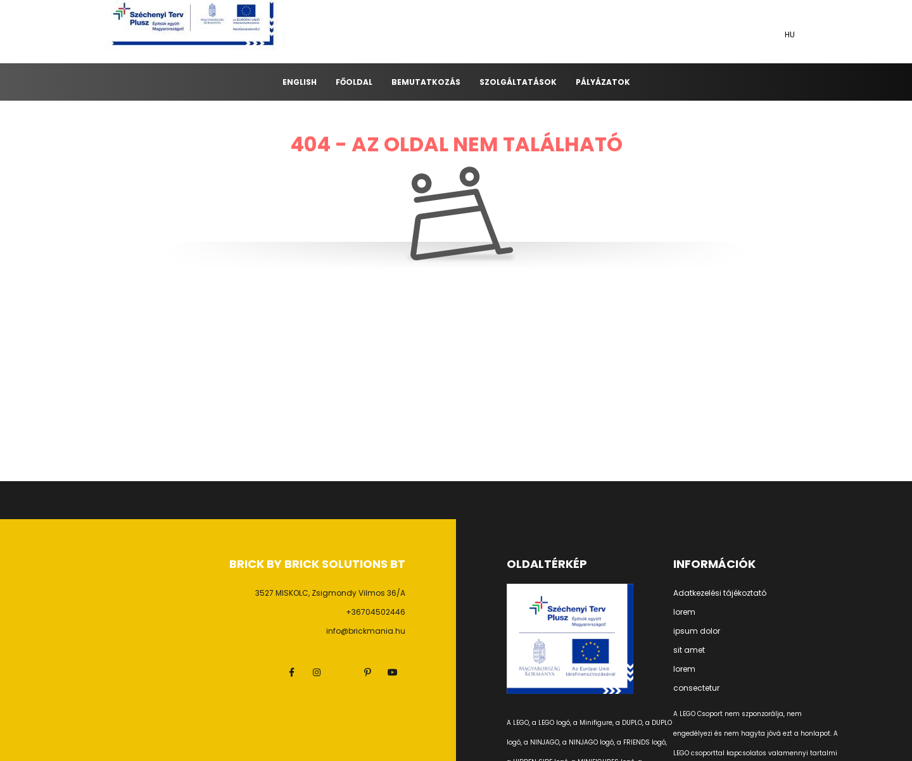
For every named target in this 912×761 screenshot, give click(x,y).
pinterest (367, 672)
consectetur (696, 688)
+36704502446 (375, 612)
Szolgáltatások (518, 82)
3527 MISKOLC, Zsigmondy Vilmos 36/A (330, 593)
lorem (684, 612)
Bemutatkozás (425, 82)
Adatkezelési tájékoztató (719, 593)
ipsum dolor (696, 631)
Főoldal (354, 82)
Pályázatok (603, 82)
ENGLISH (299, 82)
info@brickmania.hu (365, 631)
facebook (291, 672)
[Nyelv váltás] (791, 34)
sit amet (689, 650)
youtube (392, 672)
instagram (316, 672)
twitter (342, 672)
